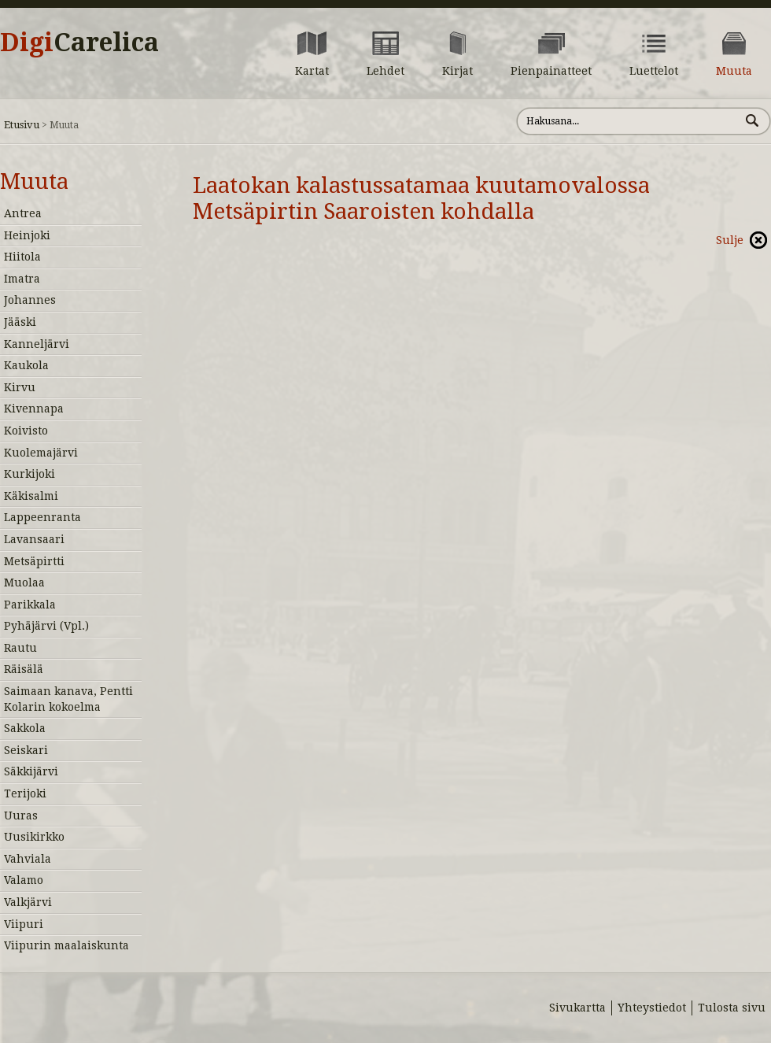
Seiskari (26, 750)
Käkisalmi (31, 496)
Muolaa (24, 582)
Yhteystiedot (652, 1007)
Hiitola (22, 256)
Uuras (21, 815)
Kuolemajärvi (41, 452)
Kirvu (19, 387)
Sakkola (25, 728)
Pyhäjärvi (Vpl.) (46, 626)
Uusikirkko (34, 836)
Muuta (34, 181)
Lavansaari (34, 539)
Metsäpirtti (34, 561)
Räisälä (23, 669)
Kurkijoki (29, 474)
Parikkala (30, 604)
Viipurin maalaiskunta (66, 945)
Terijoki (25, 793)
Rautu (20, 648)
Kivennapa (34, 408)
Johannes (30, 300)
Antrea (23, 213)
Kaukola (26, 365)
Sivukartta (577, 1007)
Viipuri (23, 924)
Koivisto (26, 430)
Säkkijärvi (31, 771)
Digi (79, 42)
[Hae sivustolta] (628, 121)
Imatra (22, 278)
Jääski (20, 322)
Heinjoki (27, 235)
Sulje (729, 240)
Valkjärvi (28, 902)
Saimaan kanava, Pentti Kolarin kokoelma (68, 699)
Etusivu (21, 125)
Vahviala (27, 859)
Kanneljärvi (36, 344)
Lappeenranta (42, 517)
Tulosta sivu (731, 1007)
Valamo (23, 880)
